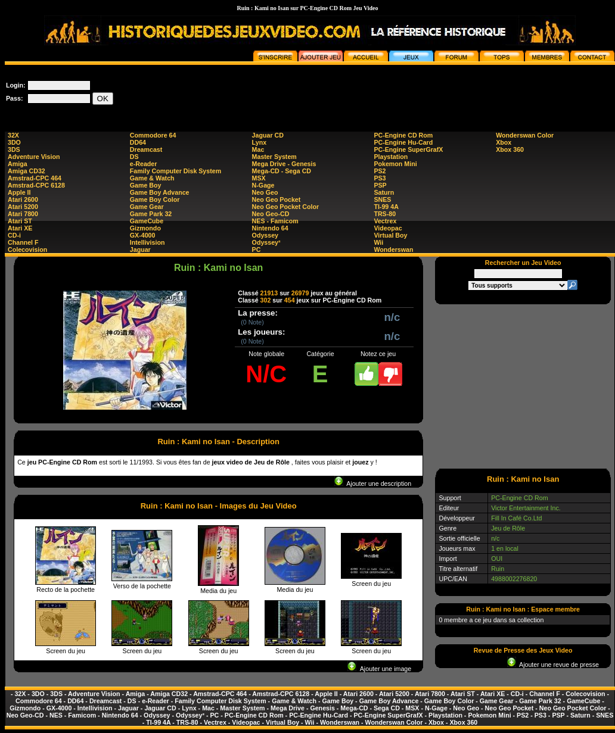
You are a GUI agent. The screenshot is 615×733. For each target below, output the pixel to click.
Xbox (503, 142)
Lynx (259, 142)
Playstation (391, 156)
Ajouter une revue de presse (553, 664)
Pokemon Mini (395, 163)
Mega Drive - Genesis (284, 163)
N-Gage (263, 185)
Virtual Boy (390, 235)
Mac (258, 149)
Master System (274, 156)
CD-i (14, 235)
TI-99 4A (386, 206)
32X (13, 135)
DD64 (138, 142)
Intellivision (147, 242)
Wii (378, 242)
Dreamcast (146, 149)
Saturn (384, 192)
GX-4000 (143, 235)
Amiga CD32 (26, 170)
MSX (259, 178)
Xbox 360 (510, 149)
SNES (382, 199)
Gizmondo (145, 228)
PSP (380, 185)
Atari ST (20, 220)
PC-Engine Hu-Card (403, 142)
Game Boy (145, 185)
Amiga (17, 163)
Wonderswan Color (525, 135)
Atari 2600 (23, 199)
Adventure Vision (34, 156)
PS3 (380, 178)
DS (134, 156)
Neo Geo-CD (271, 213)
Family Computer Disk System (175, 170)
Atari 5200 (23, 206)
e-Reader (143, 163)
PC (256, 249)
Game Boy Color (155, 199)
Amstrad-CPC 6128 (36, 185)
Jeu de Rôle (508, 528)
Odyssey (265, 235)
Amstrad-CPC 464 (34, 178)
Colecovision (27, 249)
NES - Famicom (275, 220)
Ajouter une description (372, 483)
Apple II (19, 192)
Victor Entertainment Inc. (526, 507)
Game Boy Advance (160, 192)
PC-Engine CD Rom (403, 135)
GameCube (146, 220)
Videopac (388, 228)
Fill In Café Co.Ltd (516, 518)
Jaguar (140, 249)
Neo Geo (265, 192)
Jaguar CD (268, 135)
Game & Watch (152, 178)
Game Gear (147, 206)
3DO (14, 142)
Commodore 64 (153, 135)
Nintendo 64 (270, 228)
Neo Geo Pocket (276, 199)
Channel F (23, 242)
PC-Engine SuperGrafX (408, 149)
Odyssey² (266, 242)
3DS (14, 149)
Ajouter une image (379, 668)
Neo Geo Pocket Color (285, 206)
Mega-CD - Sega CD (281, 170)
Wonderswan (393, 249)
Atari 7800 (23, 213)
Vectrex (385, 220)
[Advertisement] (523, 385)
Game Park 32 (151, 213)
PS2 (380, 170)
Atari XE (20, 228)
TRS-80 (385, 213)
